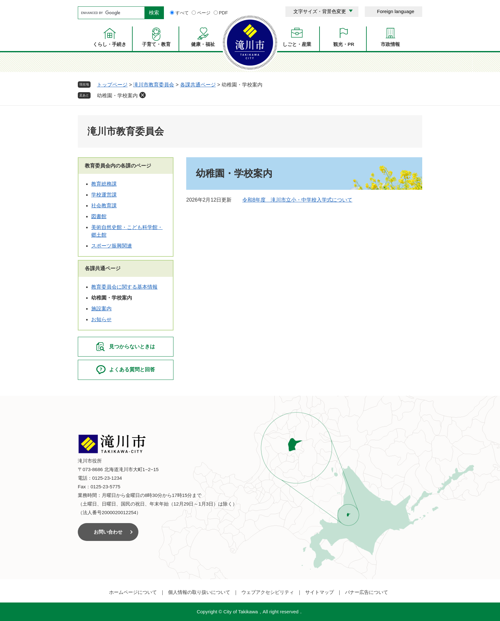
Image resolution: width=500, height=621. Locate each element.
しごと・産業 (297, 44)
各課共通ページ (198, 84)
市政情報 (390, 44)
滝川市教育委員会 (153, 84)
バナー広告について (366, 592)
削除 (142, 95)
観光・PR (343, 44)
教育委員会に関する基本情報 (124, 287)
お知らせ (101, 319)
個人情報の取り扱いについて (199, 592)
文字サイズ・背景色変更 (319, 11)
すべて (182, 12)
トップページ (112, 84)
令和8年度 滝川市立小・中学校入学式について (297, 200)
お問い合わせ (108, 532)
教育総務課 (104, 184)
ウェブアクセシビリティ (267, 592)
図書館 (99, 216)
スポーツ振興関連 (111, 245)
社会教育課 (104, 205)
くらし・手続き (109, 44)
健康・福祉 (203, 44)
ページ (203, 12)
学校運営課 (104, 194)
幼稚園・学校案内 (117, 95)
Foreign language (395, 11)
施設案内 (101, 308)
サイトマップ (319, 592)
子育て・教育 (156, 44)
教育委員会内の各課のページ (118, 165)
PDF (223, 12)
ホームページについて (133, 592)
